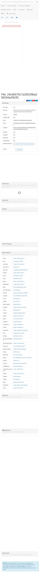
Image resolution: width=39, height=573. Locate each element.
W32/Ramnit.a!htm (17, 336)
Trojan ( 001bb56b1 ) (18, 324)
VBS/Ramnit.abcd (17, 278)
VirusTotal (16, 144)
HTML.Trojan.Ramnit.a (18, 281)
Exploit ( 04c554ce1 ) (18, 327)
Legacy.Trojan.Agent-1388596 (20, 293)
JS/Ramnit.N (16, 267)
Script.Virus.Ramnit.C (18, 316)
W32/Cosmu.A (16, 352)
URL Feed (22, 9)
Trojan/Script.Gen (17, 321)
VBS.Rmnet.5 (16, 301)
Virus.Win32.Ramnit (18, 318)
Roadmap (30, 9)
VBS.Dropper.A (17, 290)
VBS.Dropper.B (17, 376)
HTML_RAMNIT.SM (18, 369)
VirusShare (31, 144)
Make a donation (11, 13)
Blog (3, 13)
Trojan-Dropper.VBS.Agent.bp (20, 330)
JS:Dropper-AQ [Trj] (18, 261)
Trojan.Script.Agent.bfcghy (19, 349)
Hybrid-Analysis (23, 144)
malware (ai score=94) (18, 333)
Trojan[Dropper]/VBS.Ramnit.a (20, 270)
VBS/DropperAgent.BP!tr (19, 313)
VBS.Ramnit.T (16, 379)
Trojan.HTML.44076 (18, 388)
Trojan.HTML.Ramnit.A (18, 258)
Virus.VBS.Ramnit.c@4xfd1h (20, 295)
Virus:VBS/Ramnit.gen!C (19, 346)
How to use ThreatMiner (24, 5)
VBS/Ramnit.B (16, 298)
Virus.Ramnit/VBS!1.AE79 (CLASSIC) (22, 357)
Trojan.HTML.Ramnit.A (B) (19, 307)
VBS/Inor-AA (16, 360)
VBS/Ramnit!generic (18, 366)
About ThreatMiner (11, 5)
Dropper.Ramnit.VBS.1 (18, 382)
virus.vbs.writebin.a (17, 354)
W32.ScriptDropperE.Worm (19, 287)
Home (3, 5)
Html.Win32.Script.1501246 (19, 363)
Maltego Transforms (6, 9)
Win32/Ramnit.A (17, 304)
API (14, 9)
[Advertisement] (11, 39)
